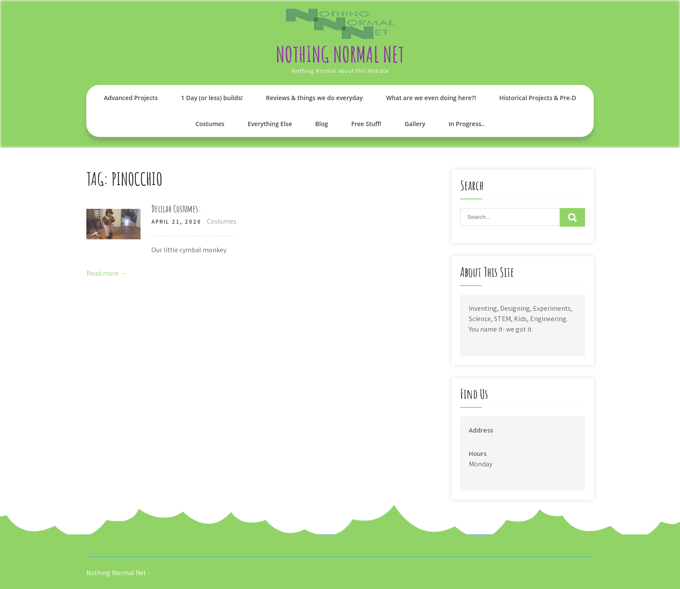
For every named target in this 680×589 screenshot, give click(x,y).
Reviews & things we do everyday (314, 98)
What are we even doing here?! (431, 98)
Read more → (106, 273)
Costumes (210, 124)
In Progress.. (466, 124)
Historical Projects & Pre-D (537, 98)
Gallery (415, 124)
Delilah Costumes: (176, 209)
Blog (321, 124)
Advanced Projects (130, 98)
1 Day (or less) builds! (211, 98)
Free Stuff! (366, 124)
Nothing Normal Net (340, 54)
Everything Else (270, 124)
